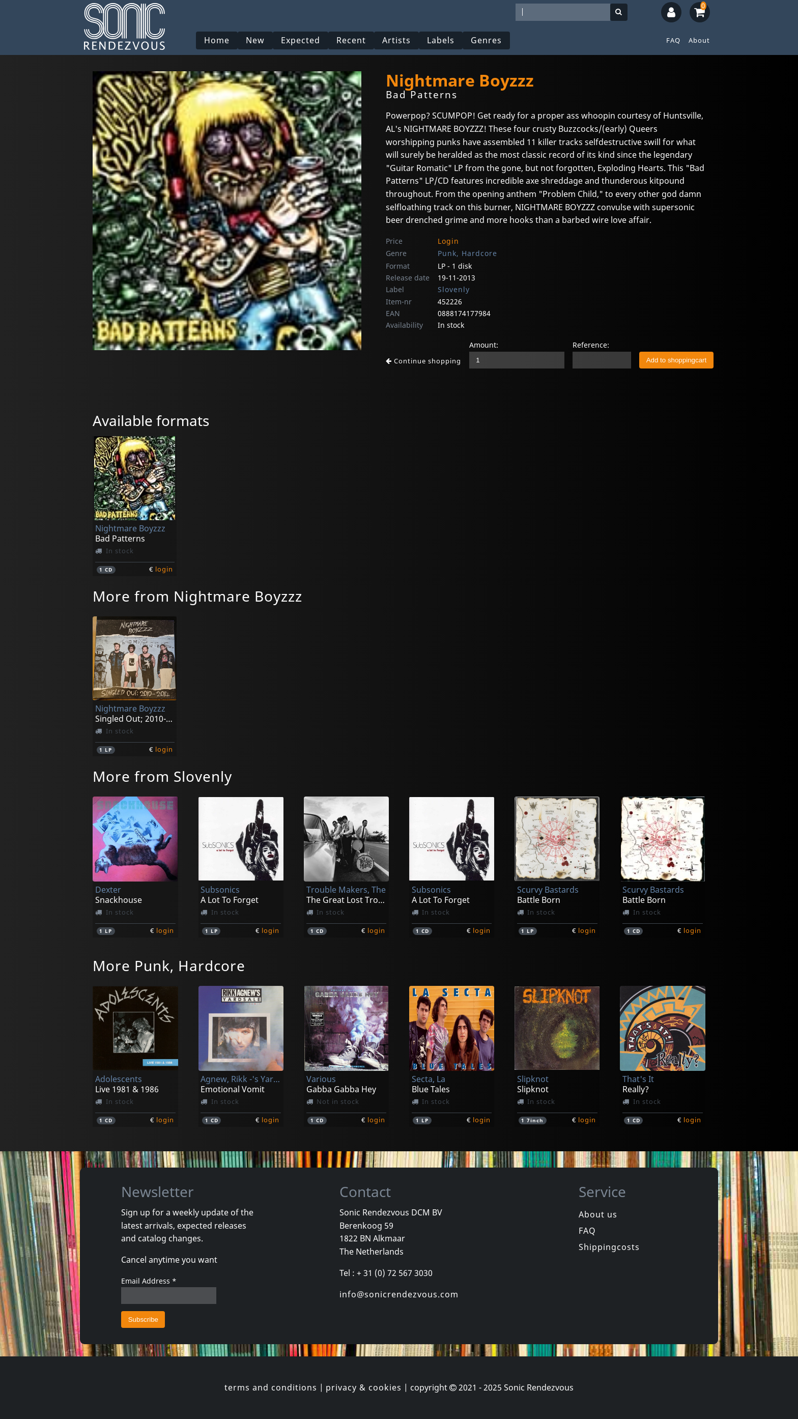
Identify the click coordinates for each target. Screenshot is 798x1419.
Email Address (149, 1281)
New (255, 40)
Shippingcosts (609, 1247)
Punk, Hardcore (467, 253)
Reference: (591, 345)
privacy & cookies (364, 1387)
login (164, 569)
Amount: (483, 345)
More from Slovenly (162, 776)
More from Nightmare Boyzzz (197, 596)
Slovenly (454, 289)
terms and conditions (270, 1387)
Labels (440, 40)
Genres (486, 40)
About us (598, 1214)
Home (217, 40)
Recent (351, 40)
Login (448, 241)
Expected (300, 40)
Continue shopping (423, 360)
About (699, 40)
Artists (396, 40)
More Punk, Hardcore (169, 965)
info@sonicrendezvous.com (399, 1294)
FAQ (673, 40)
